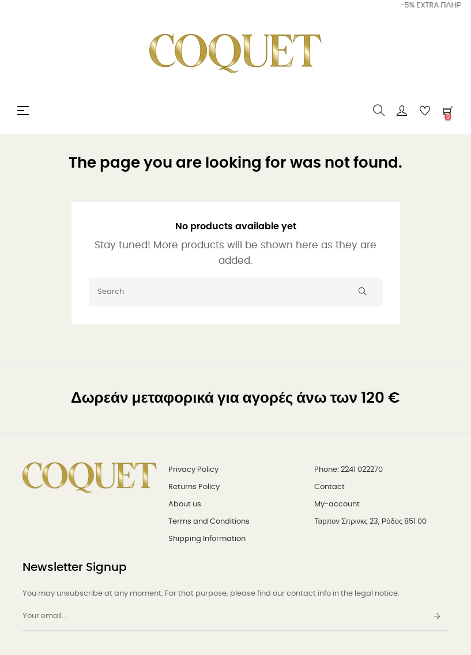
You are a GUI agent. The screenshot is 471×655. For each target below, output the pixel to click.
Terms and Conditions (209, 521)
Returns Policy (194, 487)
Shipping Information (207, 539)
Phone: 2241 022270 (348, 470)
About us (184, 504)
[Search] (235, 292)
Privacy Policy (193, 470)
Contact (329, 487)
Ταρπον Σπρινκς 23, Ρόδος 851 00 (370, 521)
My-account (337, 504)
